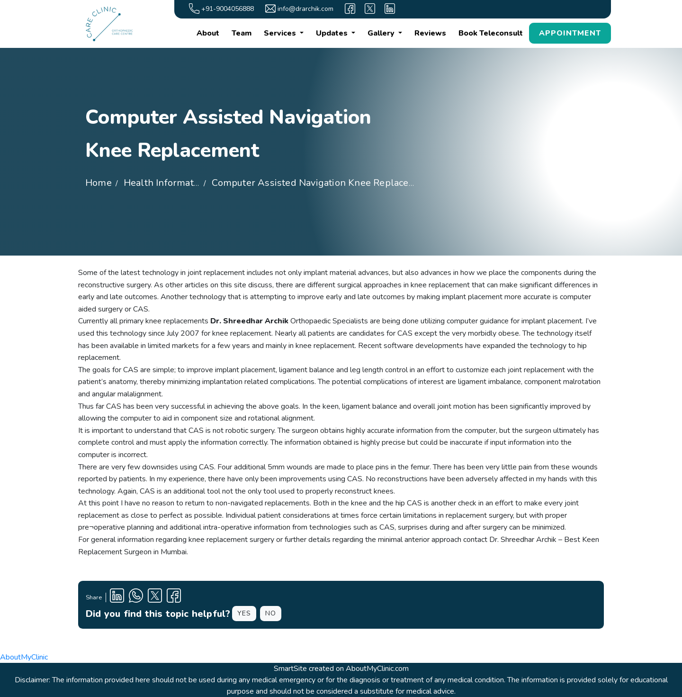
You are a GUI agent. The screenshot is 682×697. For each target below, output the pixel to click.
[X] (370, 8)
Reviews (430, 33)
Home (98, 182)
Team (241, 33)
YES (244, 613)
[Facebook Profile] (174, 597)
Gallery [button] (382, 33)
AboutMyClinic (24, 657)
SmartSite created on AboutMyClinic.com (341, 668)
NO (270, 613)
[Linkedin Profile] (117, 597)
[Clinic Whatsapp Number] (136, 597)
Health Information (165, 182)
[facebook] (350, 8)
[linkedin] (390, 8)
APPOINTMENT (570, 33)
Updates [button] (333, 33)
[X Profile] (155, 597)
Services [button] (281, 33)
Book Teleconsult (490, 33)
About (208, 33)
